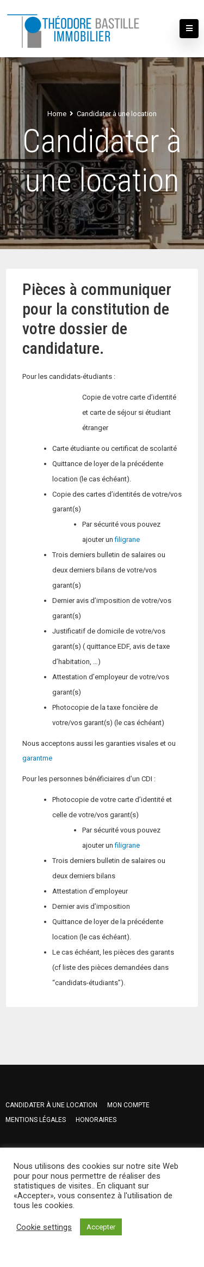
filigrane (127, 539)
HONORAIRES (96, 1120)
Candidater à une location (51, 1105)
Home (56, 114)
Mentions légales (35, 1120)
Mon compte (128, 1105)
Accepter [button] (100, 1227)
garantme (37, 758)
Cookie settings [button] (44, 1227)
